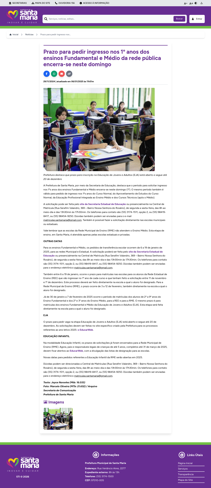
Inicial (14, 34)
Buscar (179, 18)
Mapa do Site (185, 479)
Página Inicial (185, 463)
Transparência (185, 474)
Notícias (29, 34)
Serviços (182, 468)
